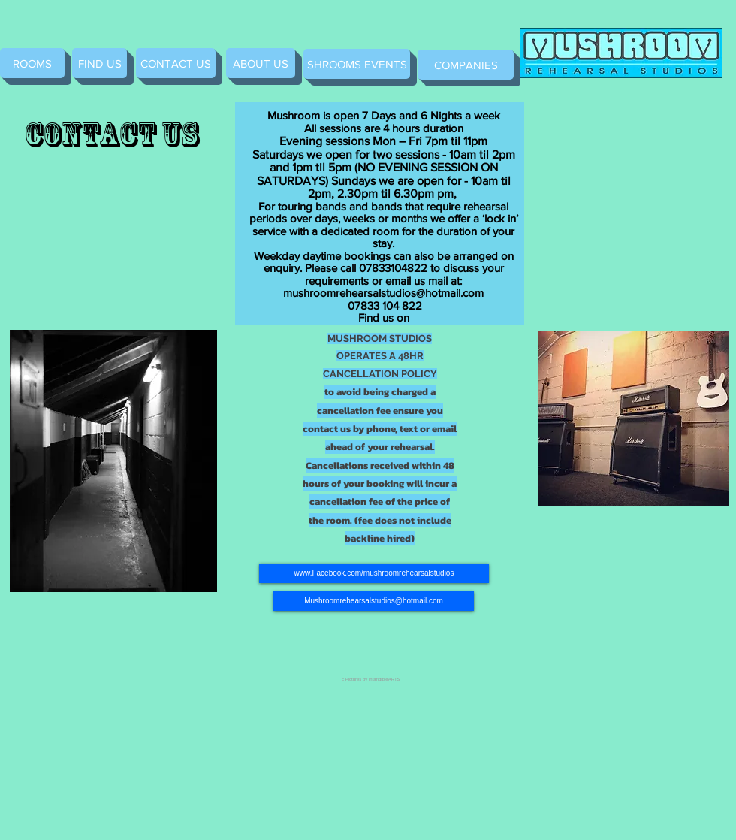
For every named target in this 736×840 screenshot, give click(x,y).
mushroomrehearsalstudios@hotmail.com (383, 292)
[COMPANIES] (466, 65)
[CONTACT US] (176, 63)
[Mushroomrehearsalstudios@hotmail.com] (373, 601)
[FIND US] (99, 63)
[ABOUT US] (260, 63)
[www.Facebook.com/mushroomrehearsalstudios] (374, 573)
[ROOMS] (32, 63)
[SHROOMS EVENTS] (356, 64)
